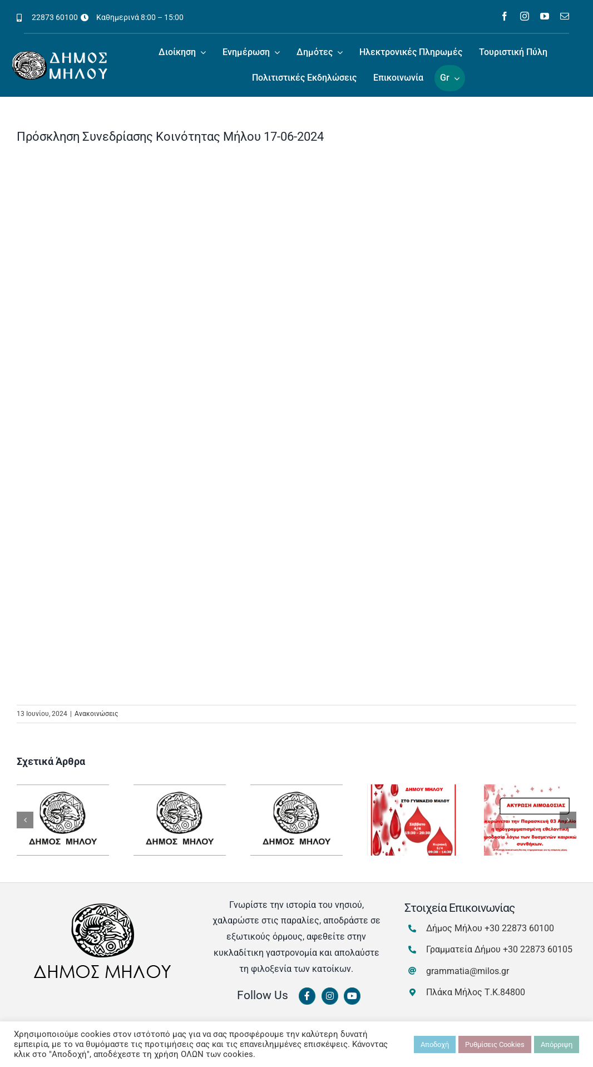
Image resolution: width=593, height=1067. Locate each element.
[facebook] (504, 16)
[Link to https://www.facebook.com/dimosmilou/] (307, 996)
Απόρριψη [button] (556, 1044)
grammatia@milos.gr (467, 971)
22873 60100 (55, 17)
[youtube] (544, 16)
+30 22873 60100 (519, 928)
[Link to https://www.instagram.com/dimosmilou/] (330, 996)
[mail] (564, 16)
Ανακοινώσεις (96, 714)
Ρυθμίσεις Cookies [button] (495, 1044)
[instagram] (524, 16)
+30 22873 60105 (537, 949)
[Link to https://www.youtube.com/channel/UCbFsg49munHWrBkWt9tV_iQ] (352, 996)
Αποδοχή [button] (435, 1044)
